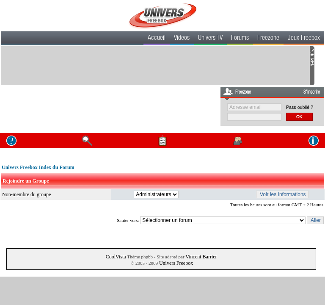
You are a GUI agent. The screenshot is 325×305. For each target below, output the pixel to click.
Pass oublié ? (299, 107)
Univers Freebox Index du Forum (38, 167)
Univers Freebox (176, 263)
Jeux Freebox (304, 38)
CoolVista (116, 257)
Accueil (156, 38)
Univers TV (210, 38)
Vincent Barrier (201, 257)
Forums (240, 38)
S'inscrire (311, 92)
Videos (182, 38)
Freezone (268, 38)
